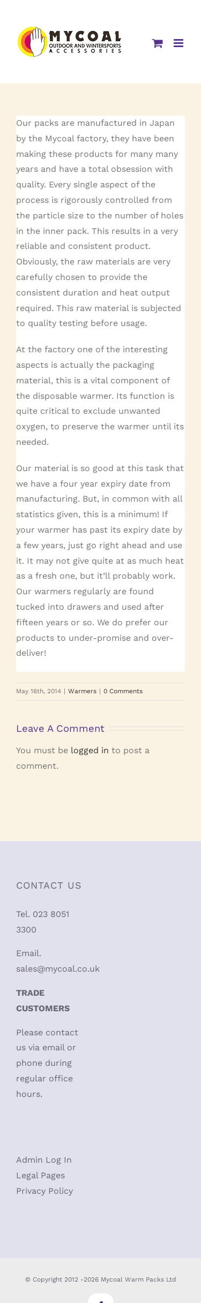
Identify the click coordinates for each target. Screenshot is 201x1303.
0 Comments (123, 691)
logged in (90, 750)
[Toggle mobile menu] (179, 43)
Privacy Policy (44, 1191)
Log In (59, 1160)
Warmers (82, 691)
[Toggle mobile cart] (157, 43)
